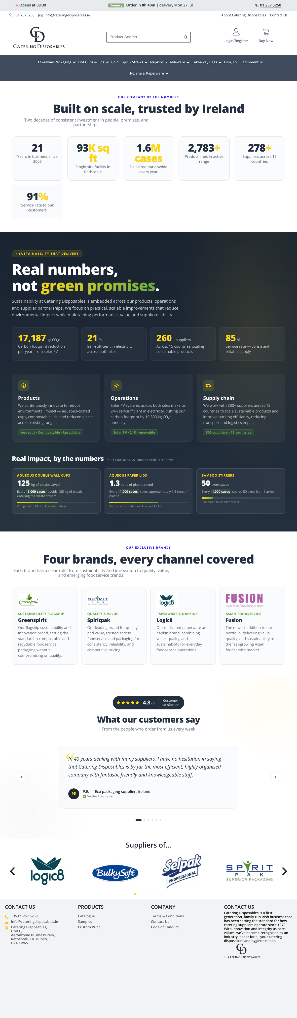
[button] (12, 871)
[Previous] (21, 777)
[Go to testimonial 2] (145, 821)
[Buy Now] (266, 32)
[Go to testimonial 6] (160, 821)
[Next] (275, 777)
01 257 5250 (270, 5)
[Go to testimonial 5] (156, 821)
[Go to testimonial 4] (152, 821)
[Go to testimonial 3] (148, 821)
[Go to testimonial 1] (139, 821)
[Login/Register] (236, 32)
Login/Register (236, 41)
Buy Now (266, 41)
